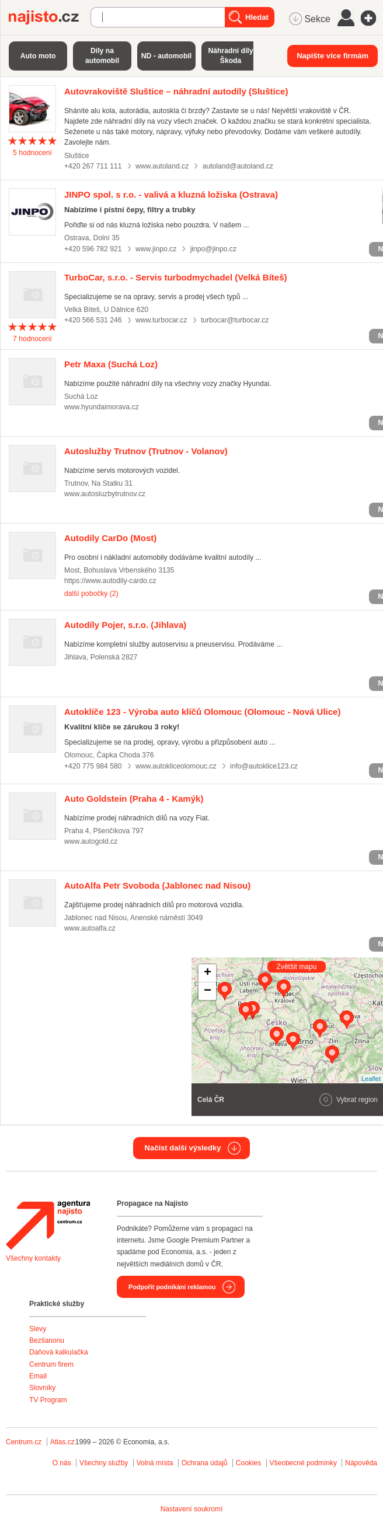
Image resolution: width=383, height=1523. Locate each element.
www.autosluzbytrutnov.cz (104, 494)
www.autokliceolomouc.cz (176, 766)
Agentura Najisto (48, 1225)
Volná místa (155, 1463)
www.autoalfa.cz (90, 928)
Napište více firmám (332, 55)
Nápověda (361, 1463)
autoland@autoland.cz (238, 166)
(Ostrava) (171, 194)
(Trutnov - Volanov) (146, 451)
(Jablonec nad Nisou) (157, 885)
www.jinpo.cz (155, 249)
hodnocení (32, 153)
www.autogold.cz (90, 841)
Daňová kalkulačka (58, 1352)
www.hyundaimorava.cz (101, 407)
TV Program (48, 1400)
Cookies (248, 1463)
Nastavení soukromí (192, 1509)
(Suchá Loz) (111, 364)
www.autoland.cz (162, 166)
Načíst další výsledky (183, 1147)
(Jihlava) (125, 625)
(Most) (110, 538)
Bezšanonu (46, 1340)
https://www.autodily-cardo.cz (110, 581)
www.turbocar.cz (161, 320)
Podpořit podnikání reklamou (171, 1286)
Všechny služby (104, 1463)
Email (38, 1376)
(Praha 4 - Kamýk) (133, 798)
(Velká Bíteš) (175, 277)
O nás (62, 1463)
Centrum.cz (23, 1442)
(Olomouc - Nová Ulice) (202, 712)
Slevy (37, 1329)
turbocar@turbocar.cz (235, 320)
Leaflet (371, 1078)
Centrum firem (51, 1364)
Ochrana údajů (205, 1463)
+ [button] (207, 973)
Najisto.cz (49, 17)
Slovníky (42, 1388)
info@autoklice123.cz (264, 766)
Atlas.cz (62, 1442)
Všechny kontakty (33, 1258)
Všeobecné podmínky (303, 1463)
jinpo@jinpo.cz (213, 249)
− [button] (207, 991)
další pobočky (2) (91, 593)
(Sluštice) (176, 91)
